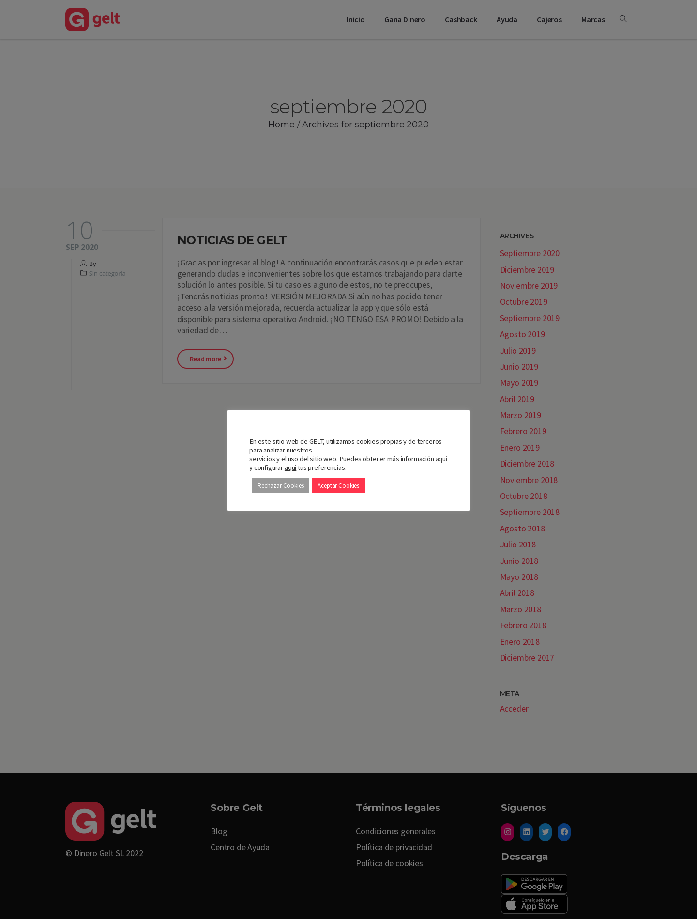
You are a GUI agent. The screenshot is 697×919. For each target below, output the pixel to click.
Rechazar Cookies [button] (280, 486)
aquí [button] (290, 467)
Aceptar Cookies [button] (338, 486)
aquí (441, 458)
